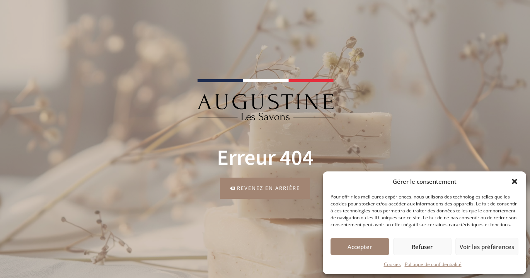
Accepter (360, 247)
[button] (514, 181)
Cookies (392, 264)
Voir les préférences (487, 247)
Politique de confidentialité (433, 264)
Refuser (422, 247)
